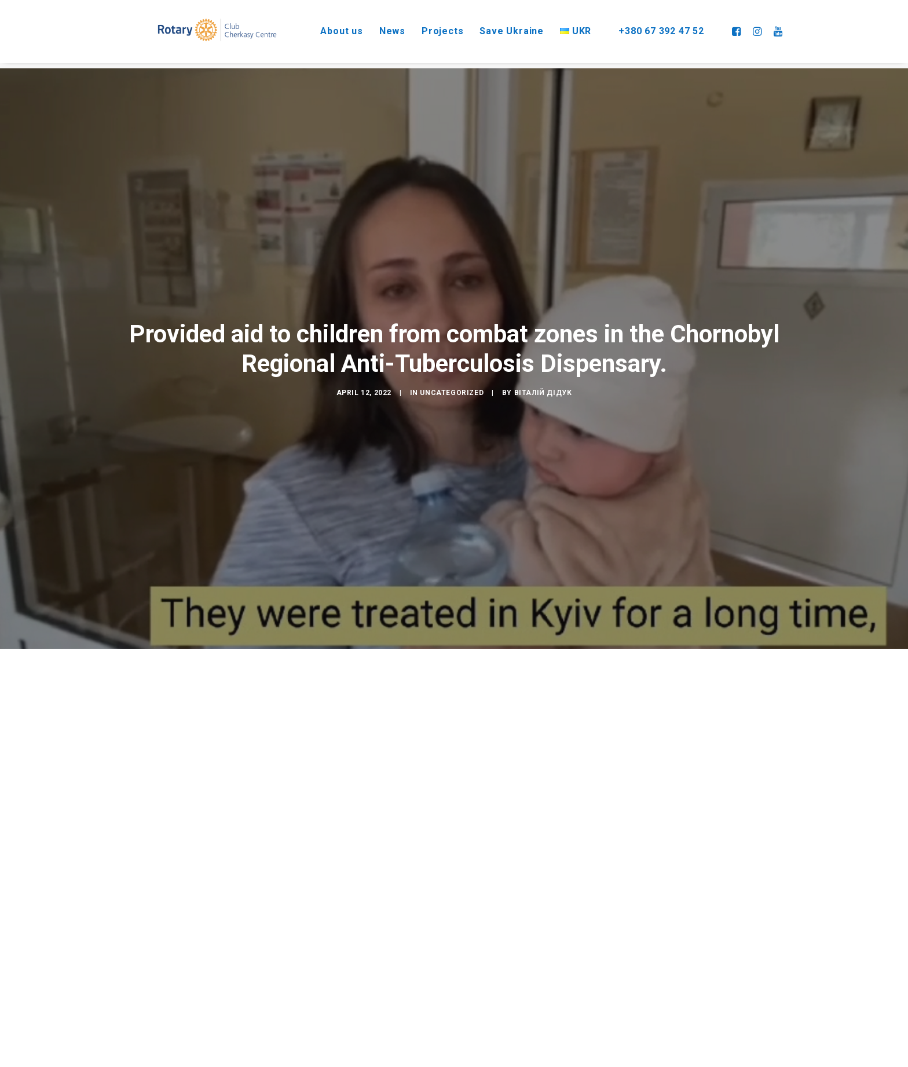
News (382, 28)
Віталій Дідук (543, 378)
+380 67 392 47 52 (659, 28)
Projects (432, 28)
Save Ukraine (502, 28)
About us (331, 28)
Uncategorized (452, 378)
